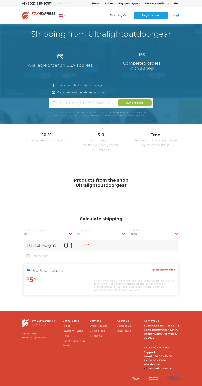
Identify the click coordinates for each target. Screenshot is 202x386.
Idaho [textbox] (133, 233)
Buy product (134, 102)
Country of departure (35, 230)
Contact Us (124, 325)
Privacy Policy (29, 333)
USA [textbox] (27, 233)
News (96, 3)
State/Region (137, 230)
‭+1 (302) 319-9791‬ (37, 3)
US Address (97, 330)
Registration (150, 15)
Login (176, 15)
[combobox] (48, 233)
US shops (96, 335)
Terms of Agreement (34, 337)
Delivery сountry (86, 230)
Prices (109, 3)
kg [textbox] (83, 244)
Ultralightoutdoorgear (91, 85)
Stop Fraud (124, 330)
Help (177, 3)
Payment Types (129, 3)
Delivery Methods (157, 3)
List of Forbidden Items (73, 343)
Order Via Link (99, 325)
